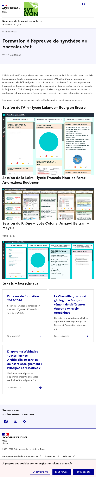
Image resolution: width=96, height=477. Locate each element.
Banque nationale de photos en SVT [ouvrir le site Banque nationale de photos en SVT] (20, 456)
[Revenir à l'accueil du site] (14, 438)
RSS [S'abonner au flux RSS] (24, 421)
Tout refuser (61, 471)
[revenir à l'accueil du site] (48, 21)
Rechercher (84, 4)
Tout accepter (83, 471)
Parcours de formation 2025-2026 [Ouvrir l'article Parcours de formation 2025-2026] (23, 298)
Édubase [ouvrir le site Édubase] (67, 456)
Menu (92, 4)
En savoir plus (40, 471)
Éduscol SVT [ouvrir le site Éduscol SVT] (51, 456)
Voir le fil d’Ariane (9, 32)
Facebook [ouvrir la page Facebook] (5, 421)
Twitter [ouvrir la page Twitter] (15, 421)
